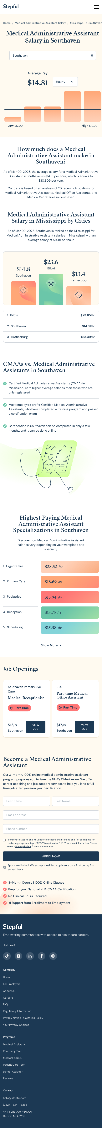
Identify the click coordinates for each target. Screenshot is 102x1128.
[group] (26, 709)
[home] (10, 6)
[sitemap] (53, 956)
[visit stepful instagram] (18, 956)
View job (35, 726)
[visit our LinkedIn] (30, 956)
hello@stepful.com (14, 1098)
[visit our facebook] (7, 956)
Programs (9, 1037)
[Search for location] (52, 55)
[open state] (77, 23)
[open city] (95, 23)
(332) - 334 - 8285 (15, 1104)
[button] (95, 7)
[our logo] (12, 927)
